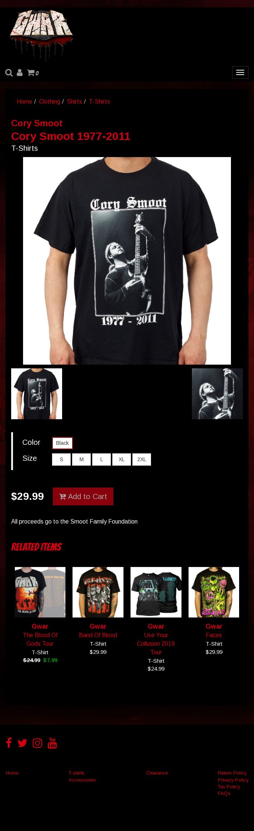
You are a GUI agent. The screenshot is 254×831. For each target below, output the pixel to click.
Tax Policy (229, 786)
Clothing (49, 101)
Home (24, 101)
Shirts (74, 101)
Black (62, 443)
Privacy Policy (233, 780)
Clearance (157, 773)
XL (122, 459)
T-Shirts (99, 101)
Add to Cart (83, 496)
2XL (141, 459)
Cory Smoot (36, 123)
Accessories (82, 780)
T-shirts (76, 773)
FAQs (224, 793)
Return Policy (232, 773)
